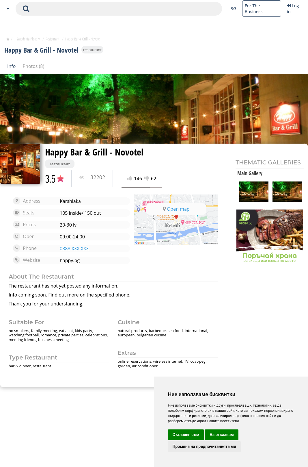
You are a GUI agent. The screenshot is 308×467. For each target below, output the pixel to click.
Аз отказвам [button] (222, 434)
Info (12, 66)
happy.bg (70, 260)
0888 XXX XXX (74, 248)
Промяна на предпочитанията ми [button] (204, 446)
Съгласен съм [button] (186, 434)
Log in (293, 8)
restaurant (92, 49)
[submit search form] (25, 9)
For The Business (254, 8)
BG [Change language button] (233, 8)
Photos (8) (33, 66)
